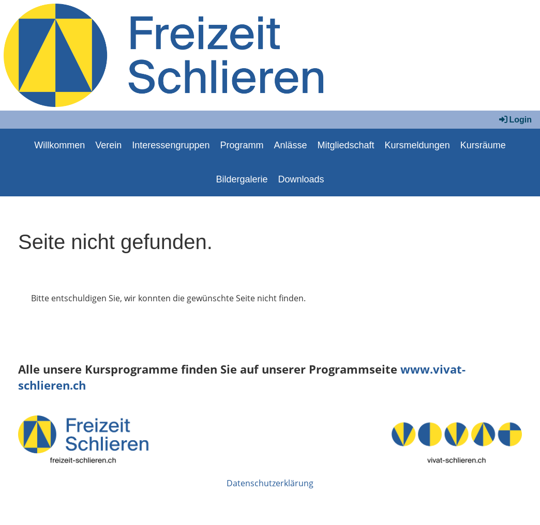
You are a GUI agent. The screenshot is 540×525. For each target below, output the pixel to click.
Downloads (301, 179)
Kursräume (483, 145)
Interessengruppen (170, 145)
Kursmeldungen (417, 145)
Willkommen (59, 145)
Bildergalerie (241, 179)
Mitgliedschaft (346, 145)
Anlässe (290, 145)
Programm (241, 145)
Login (515, 119)
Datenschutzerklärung (270, 483)
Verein (108, 145)
